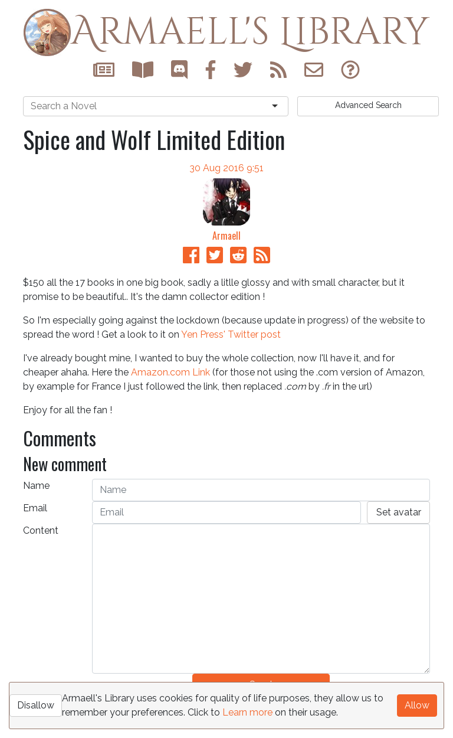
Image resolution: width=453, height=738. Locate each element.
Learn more (247, 712)
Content (40, 530)
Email (35, 508)
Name (36, 485)
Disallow (35, 705)
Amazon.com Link (170, 372)
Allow (417, 705)
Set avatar (398, 512)
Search (368, 105)
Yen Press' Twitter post (231, 334)
